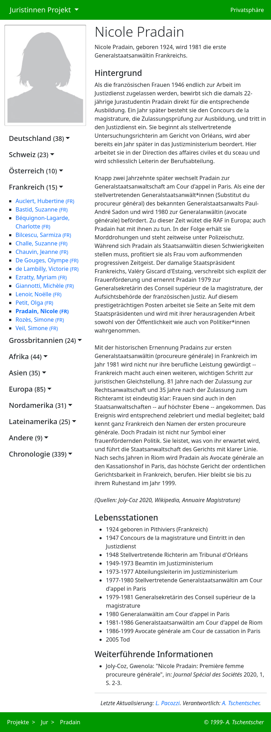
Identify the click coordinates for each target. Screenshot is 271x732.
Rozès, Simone (40, 319)
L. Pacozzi (168, 703)
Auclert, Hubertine (45, 201)
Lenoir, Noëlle (38, 294)
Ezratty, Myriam (41, 277)
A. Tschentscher (240, 703)
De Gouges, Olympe (47, 260)
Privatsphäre (247, 10)
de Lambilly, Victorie (47, 269)
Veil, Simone (37, 328)
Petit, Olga (34, 303)
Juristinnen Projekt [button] (38, 9)
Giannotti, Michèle (45, 286)
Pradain (70, 722)
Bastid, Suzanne (42, 209)
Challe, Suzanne (41, 243)
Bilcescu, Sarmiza (43, 235)
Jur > (47, 722)
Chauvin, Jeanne (42, 252)
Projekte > (21, 722)
